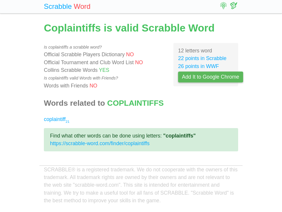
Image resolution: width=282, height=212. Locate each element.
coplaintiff (56, 119)
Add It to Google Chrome (210, 77)
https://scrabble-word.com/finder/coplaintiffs (100, 143)
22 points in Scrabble (202, 58)
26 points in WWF (198, 66)
